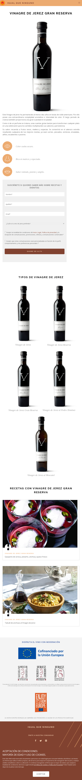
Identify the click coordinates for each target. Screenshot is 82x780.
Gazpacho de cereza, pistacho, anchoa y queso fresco (26, 557)
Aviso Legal (37, 232)
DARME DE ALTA (34, 251)
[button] (79, 3)
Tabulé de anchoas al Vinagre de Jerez (20, 623)
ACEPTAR (41, 774)
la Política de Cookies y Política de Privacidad (48, 765)
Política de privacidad (49, 232)
